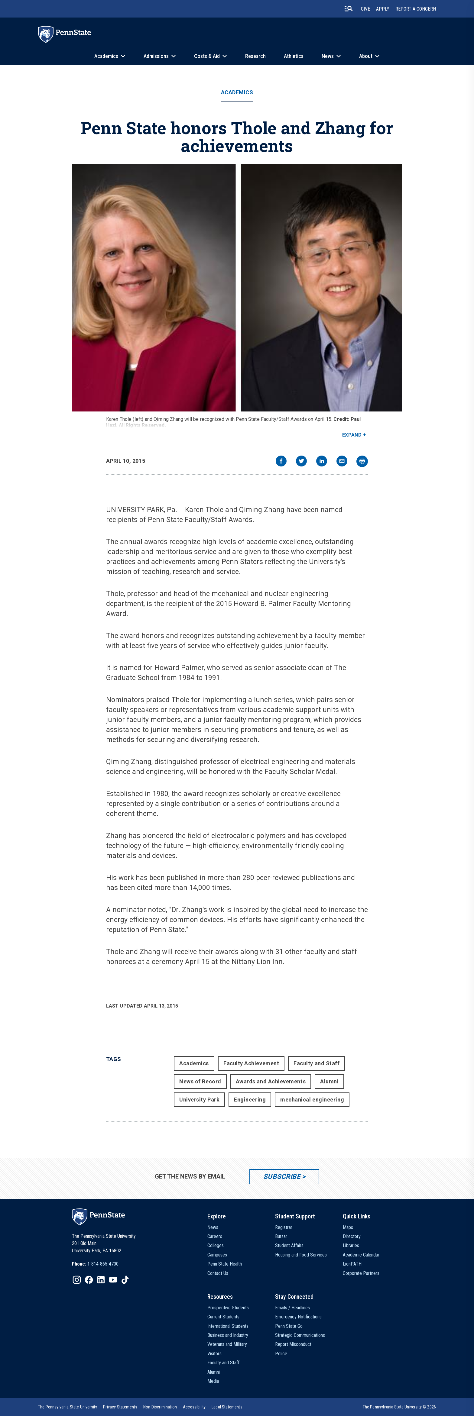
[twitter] (301, 462)
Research (255, 56)
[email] (341, 462)
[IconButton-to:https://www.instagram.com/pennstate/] (77, 1280)
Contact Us (217, 1273)
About (365, 56)
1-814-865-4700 (102, 1264)
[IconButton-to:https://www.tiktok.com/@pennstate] (125, 1280)
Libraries (351, 1245)
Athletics (294, 56)
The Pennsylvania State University (67, 1407)
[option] (95, 1264)
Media (213, 1381)
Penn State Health (224, 1264)
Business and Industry (227, 1335)
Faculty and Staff (316, 1063)
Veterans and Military (227, 1344)
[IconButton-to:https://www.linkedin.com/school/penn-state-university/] (101, 1280)
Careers (214, 1236)
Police (281, 1353)
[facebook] (281, 462)
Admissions (156, 56)
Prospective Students (228, 1308)
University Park (199, 1099)
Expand (352, 435)
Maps (348, 1227)
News (328, 56)
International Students (227, 1326)
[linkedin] (321, 462)
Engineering (250, 1099)
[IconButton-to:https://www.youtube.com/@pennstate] (113, 1280)
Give (365, 9)
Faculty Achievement (251, 1063)
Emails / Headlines (292, 1308)
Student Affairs (289, 1245)
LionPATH (352, 1264)
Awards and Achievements (271, 1081)
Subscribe (281, 1176)
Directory (352, 1236)
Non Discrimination (160, 1407)
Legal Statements (227, 1407)
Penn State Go (289, 1326)
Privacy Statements (120, 1407)
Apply (382, 9)
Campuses (217, 1255)
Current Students (223, 1317)
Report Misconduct (293, 1344)
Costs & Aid (207, 56)
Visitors (214, 1353)
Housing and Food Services (301, 1255)
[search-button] (348, 8)
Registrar (283, 1227)
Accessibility (194, 1407)
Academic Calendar (361, 1255)
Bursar (281, 1236)
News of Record (200, 1081)
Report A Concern (415, 9)
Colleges (215, 1245)
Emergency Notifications (298, 1317)
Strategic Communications (300, 1335)
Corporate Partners (361, 1273)
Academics (106, 56)
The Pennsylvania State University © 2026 (399, 1407)
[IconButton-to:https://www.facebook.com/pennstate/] (89, 1280)
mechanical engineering (312, 1099)
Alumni (329, 1081)
